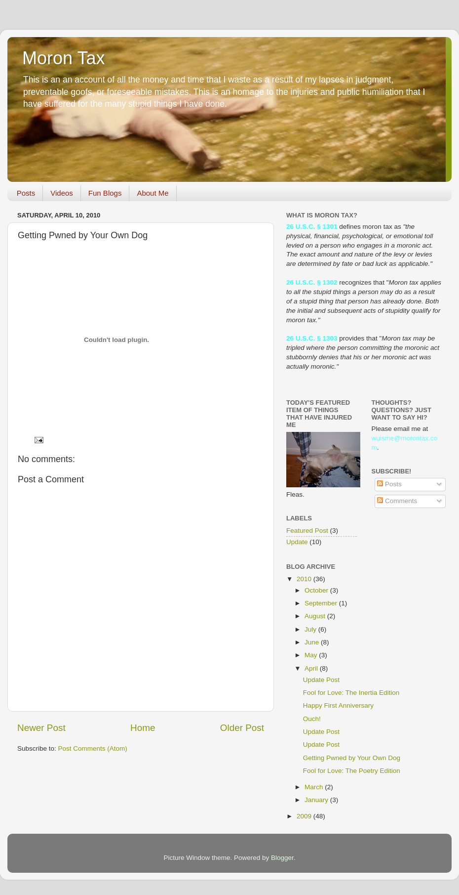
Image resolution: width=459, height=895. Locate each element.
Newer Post (41, 728)
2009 (305, 816)
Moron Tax (63, 58)
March (315, 787)
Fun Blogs (105, 193)
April (312, 668)
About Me (152, 193)
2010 (305, 579)
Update (297, 542)
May (312, 655)
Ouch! (312, 719)
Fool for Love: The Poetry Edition (351, 770)
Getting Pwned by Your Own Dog (351, 758)
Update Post (321, 679)
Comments (397, 501)
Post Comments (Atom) (92, 748)
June (313, 642)
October (317, 590)
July (311, 629)
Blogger (282, 857)
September (322, 603)
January (317, 800)
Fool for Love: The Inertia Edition (351, 692)
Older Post (242, 728)
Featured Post (307, 530)
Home (142, 728)
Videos (61, 193)
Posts (26, 193)
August (316, 616)
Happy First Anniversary (338, 705)
